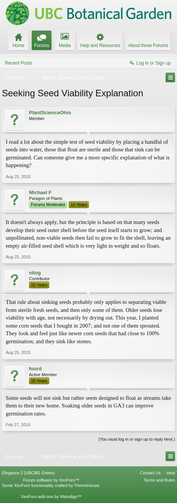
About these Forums (148, 45)
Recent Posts (18, 63)
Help (170, 473)
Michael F (40, 192)
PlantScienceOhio (50, 112)
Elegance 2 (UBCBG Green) (28, 473)
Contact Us (150, 473)
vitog (35, 273)
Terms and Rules (159, 480)
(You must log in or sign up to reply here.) (136, 439)
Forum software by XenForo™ (51, 480)
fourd (35, 369)
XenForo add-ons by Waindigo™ (51, 496)
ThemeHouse (86, 485)
